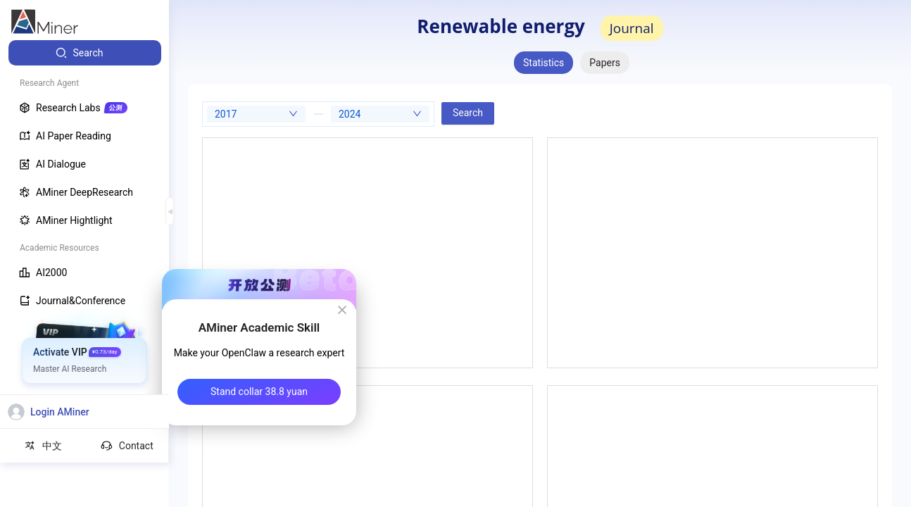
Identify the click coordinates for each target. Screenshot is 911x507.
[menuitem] (84, 52)
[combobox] (256, 114)
